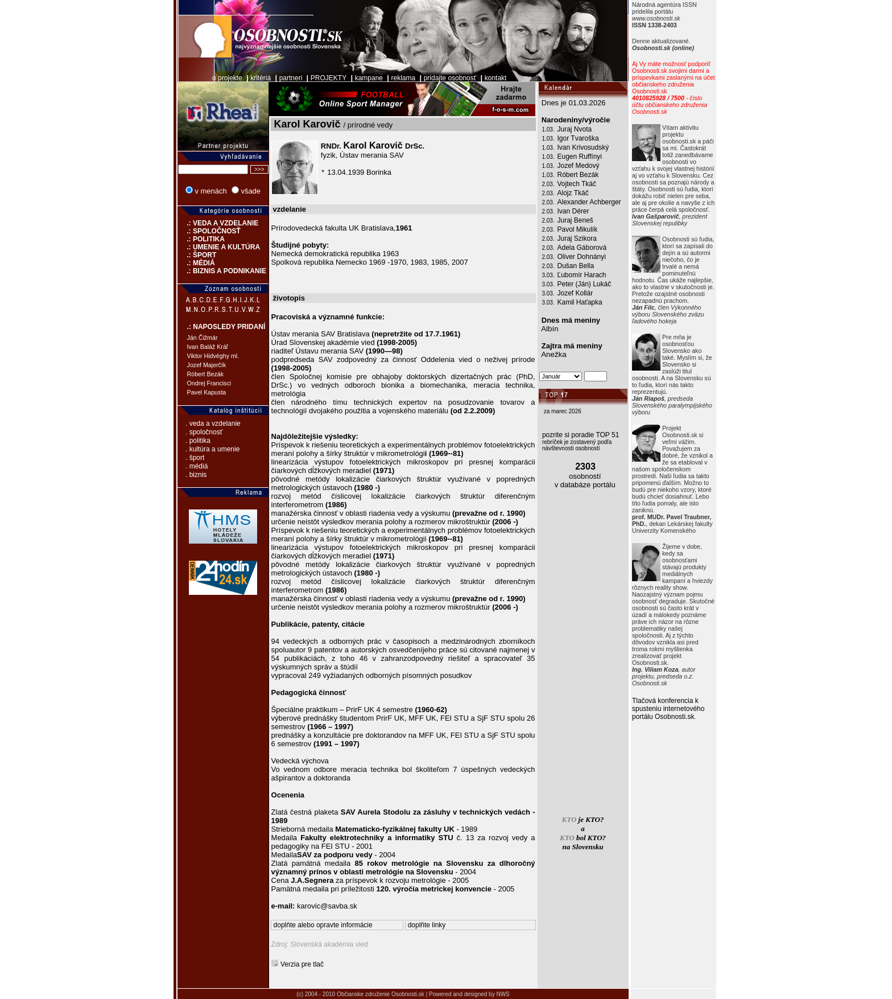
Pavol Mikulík (578, 229)
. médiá (196, 466)
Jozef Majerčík (206, 364)
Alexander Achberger (589, 202)
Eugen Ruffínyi (580, 157)
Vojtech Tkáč (577, 184)
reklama (403, 78)
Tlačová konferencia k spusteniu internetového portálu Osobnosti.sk (668, 709)
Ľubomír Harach (582, 275)
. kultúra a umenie (212, 449)
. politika (197, 441)
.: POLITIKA (201, 239)
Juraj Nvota (575, 129)
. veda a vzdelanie (213, 423)
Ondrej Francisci (209, 383)
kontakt (496, 78)
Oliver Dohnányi (582, 257)
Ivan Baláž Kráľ (207, 346)
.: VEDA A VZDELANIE (218, 223)
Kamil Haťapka (580, 302)
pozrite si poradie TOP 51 (580, 435)
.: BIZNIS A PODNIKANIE (221, 271)
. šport (194, 458)
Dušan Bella (576, 266)
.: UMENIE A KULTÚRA (219, 247)
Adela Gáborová (582, 248)
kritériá (260, 78)
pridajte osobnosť (450, 78)
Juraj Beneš (575, 220)
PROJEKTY (328, 78)
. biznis (196, 475)
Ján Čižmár (202, 337)
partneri (291, 78)
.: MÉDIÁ (196, 263)
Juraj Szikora (577, 238)
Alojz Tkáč (573, 193)
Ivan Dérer (573, 211)
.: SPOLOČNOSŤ (209, 231)
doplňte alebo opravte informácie (323, 925)
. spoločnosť (203, 432)
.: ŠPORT (197, 255)
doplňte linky (427, 925)
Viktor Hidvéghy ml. (213, 355)
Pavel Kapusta (206, 392)
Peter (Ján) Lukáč (585, 284)
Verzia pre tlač (302, 964)
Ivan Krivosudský (583, 147)
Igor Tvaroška (578, 138)
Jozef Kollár (575, 293)
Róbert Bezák (205, 374)
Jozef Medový (579, 166)
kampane (369, 78)
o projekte (227, 78)
